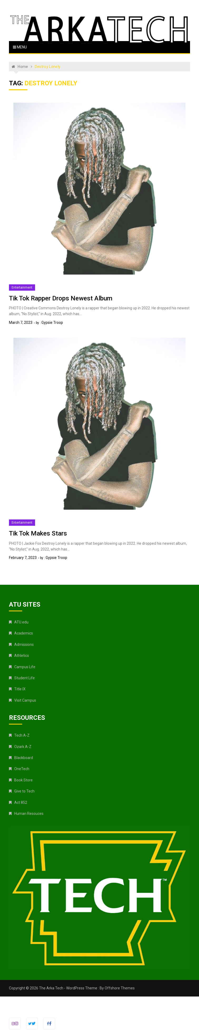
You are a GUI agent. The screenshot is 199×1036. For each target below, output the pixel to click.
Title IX (20, 689)
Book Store (23, 780)
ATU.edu (21, 622)
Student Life (24, 678)
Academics (23, 633)
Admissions (24, 644)
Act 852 (20, 802)
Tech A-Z (22, 735)
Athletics (21, 655)
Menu (20, 47)
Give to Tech (24, 791)
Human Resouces (28, 813)
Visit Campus (25, 700)
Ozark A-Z (22, 747)
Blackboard (23, 758)
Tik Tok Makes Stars (38, 533)
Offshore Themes (120, 988)
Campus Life (24, 667)
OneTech (21, 769)
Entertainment (22, 287)
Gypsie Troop (52, 322)
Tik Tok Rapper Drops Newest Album (60, 298)
